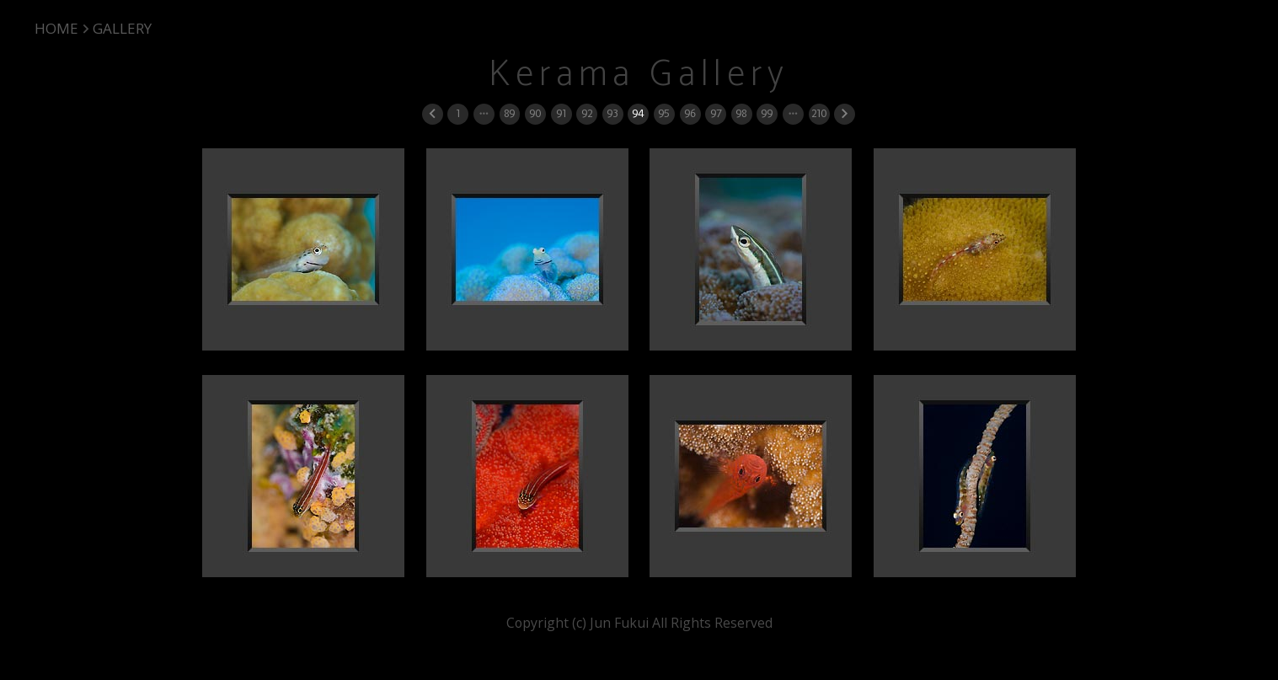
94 (638, 113)
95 (663, 113)
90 (535, 113)
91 (561, 113)
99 (767, 113)
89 (509, 113)
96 (689, 113)
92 (586, 113)
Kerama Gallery (639, 75)
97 (715, 113)
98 (740, 113)
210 (818, 113)
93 (612, 113)
